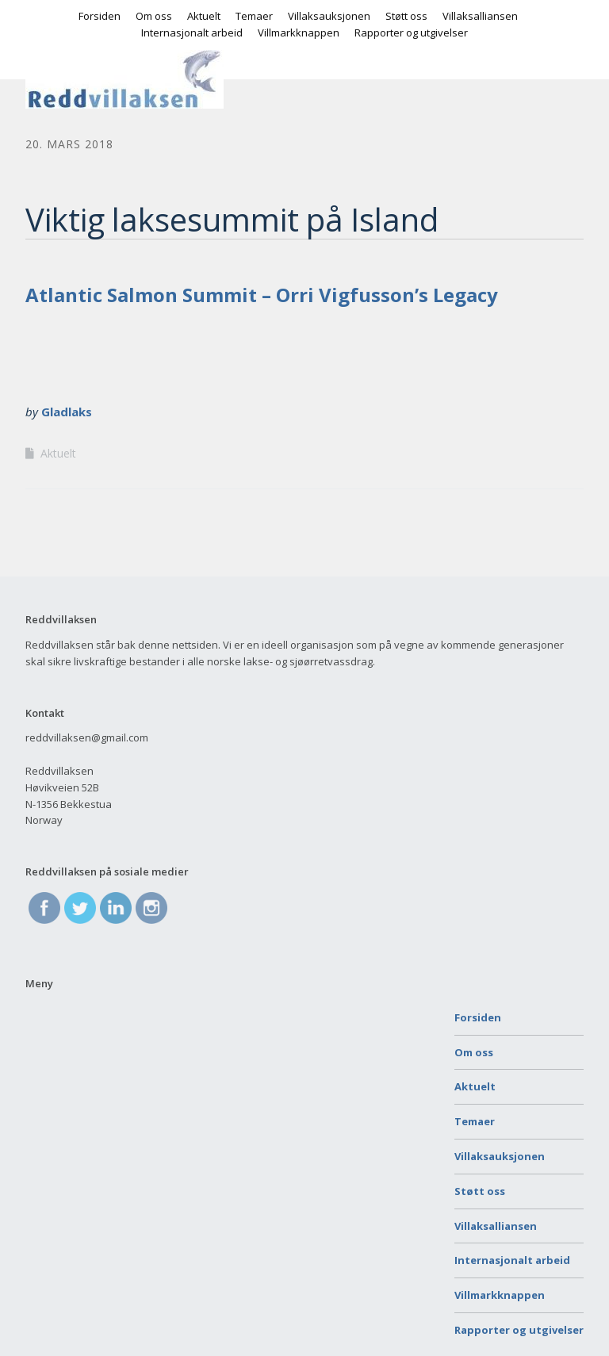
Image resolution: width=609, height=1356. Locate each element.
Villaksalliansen (480, 16)
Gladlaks (66, 411)
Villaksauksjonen (329, 16)
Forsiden (100, 16)
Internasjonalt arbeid (192, 32)
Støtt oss (406, 16)
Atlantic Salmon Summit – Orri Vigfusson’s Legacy (261, 295)
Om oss (154, 16)
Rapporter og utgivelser (411, 32)
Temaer (254, 16)
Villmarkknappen (298, 32)
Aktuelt (203, 16)
